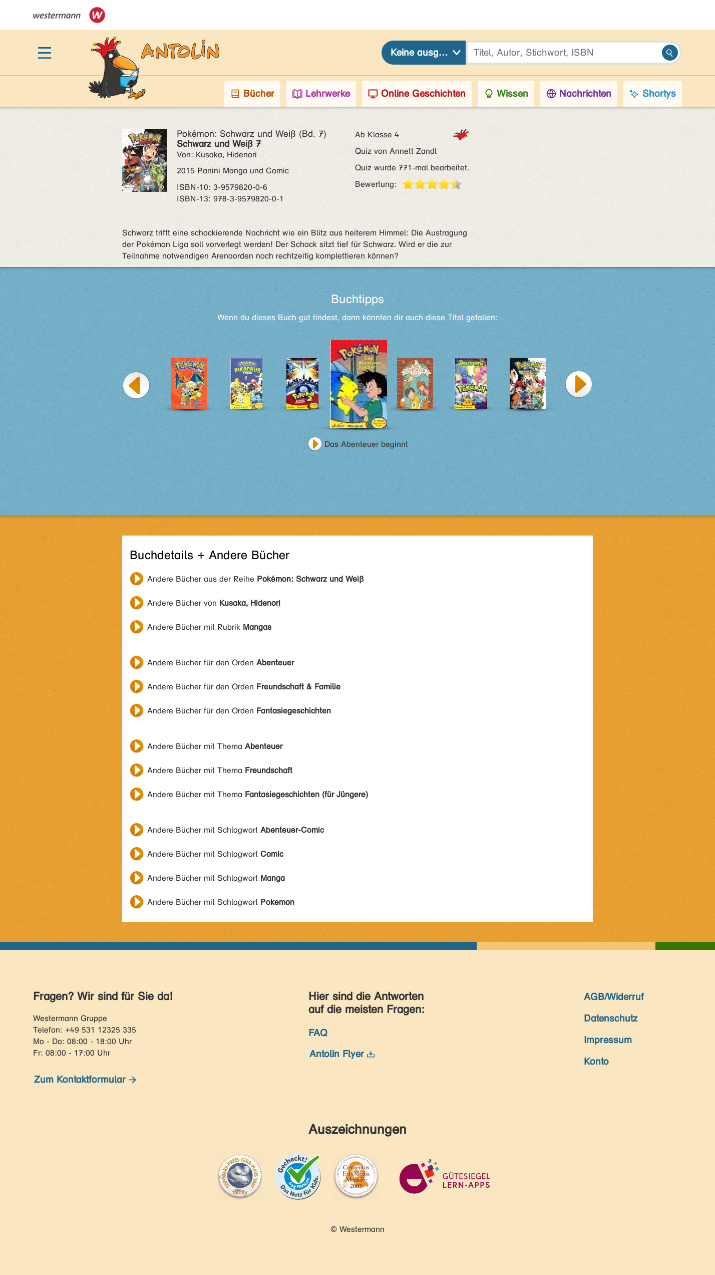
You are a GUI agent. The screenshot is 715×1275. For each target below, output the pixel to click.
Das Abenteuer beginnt (366, 444)
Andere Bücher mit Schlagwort (235, 830)
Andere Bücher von (213, 603)
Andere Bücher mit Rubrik (209, 627)
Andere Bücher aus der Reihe (255, 579)
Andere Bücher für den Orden (220, 662)
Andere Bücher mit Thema (214, 746)
